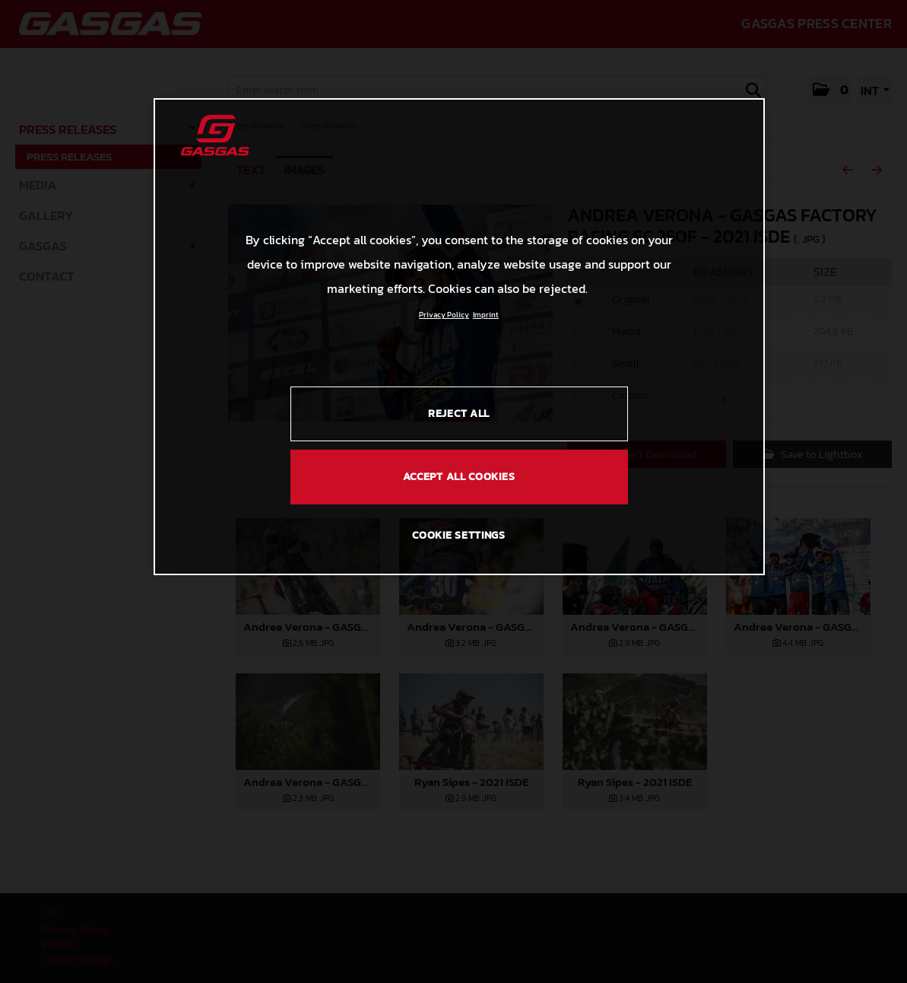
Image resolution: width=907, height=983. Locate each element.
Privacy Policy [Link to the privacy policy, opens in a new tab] (444, 314)
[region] (459, 336)
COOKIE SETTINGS (459, 535)
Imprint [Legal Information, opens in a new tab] (486, 314)
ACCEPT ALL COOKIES (459, 477)
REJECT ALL (459, 414)
